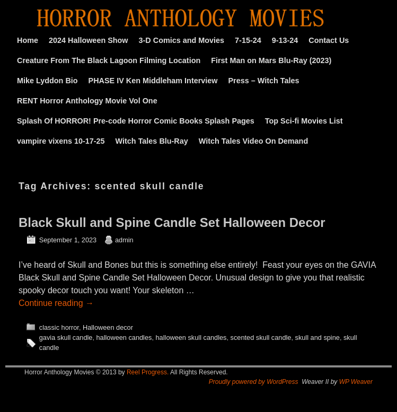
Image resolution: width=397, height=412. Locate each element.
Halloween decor (108, 327)
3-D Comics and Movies (182, 40)
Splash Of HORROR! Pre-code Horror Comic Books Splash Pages (135, 121)
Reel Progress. (148, 372)
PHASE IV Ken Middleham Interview (153, 80)
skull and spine (317, 337)
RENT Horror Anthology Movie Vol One (87, 101)
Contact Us (328, 40)
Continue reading (56, 303)
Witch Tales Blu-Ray (152, 141)
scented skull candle (261, 337)
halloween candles (124, 337)
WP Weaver (356, 381)
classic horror (59, 327)
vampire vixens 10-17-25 (61, 141)
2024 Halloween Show (88, 40)
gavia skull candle (66, 337)
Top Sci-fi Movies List (304, 121)
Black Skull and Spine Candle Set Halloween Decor (172, 222)
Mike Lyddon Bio (47, 80)
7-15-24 (248, 40)
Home (27, 40)
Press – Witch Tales (263, 80)
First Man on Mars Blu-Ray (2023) (271, 60)
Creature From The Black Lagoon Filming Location (108, 60)
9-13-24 (285, 40)
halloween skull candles (191, 337)
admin (124, 240)
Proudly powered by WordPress (253, 381)
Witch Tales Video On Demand (253, 141)
